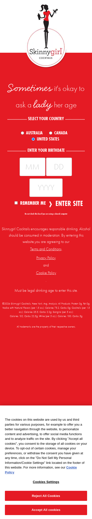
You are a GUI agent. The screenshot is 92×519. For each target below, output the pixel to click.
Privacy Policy (46, 258)
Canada (60, 132)
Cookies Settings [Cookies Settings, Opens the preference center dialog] (46, 482)
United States (48, 139)
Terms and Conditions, (46, 249)
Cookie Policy (46, 273)
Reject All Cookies (46, 496)
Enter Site (67, 203)
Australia (34, 132)
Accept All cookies (46, 510)
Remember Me (30, 202)
